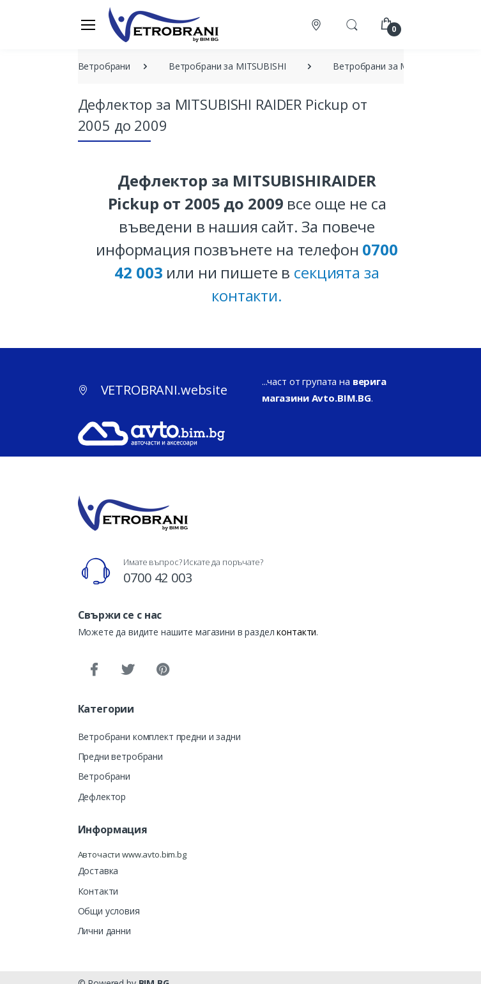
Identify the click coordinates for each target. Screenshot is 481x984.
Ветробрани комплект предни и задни (159, 736)
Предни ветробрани (121, 756)
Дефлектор (102, 797)
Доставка (98, 871)
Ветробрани (104, 776)
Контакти (98, 891)
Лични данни (104, 931)
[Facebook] (94, 670)
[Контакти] (317, 25)
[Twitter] (128, 670)
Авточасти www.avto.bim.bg (132, 854)
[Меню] (88, 24)
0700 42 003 (157, 577)
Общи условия (109, 911)
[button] (352, 23)
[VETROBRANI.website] (164, 24)
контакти (296, 632)
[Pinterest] (162, 670)
